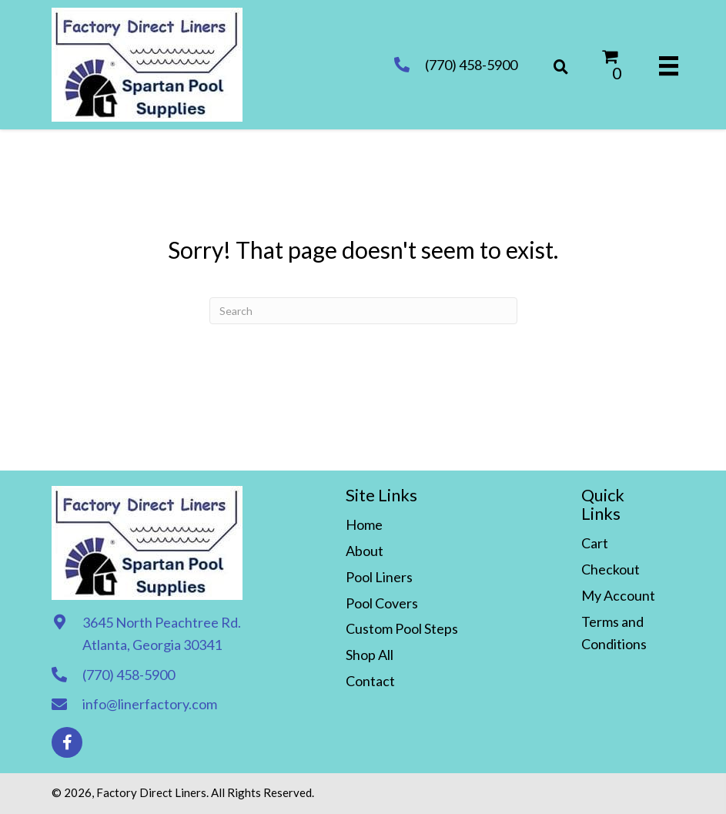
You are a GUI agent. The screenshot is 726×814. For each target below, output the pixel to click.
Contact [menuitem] (370, 680)
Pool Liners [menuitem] (379, 576)
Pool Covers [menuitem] (382, 603)
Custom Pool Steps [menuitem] (402, 628)
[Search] (363, 310)
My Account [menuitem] (618, 595)
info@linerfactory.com (149, 703)
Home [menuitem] (364, 524)
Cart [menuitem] (594, 542)
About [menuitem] (364, 550)
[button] (67, 742)
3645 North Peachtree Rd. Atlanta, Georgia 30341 (161, 633)
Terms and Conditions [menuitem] (614, 632)
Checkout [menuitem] (610, 569)
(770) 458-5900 (471, 64)
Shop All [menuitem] (369, 654)
